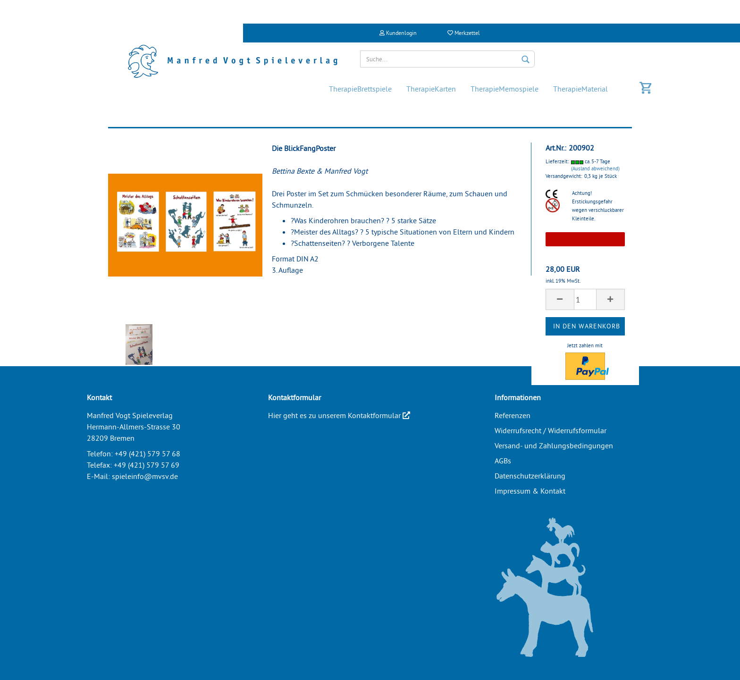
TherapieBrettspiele (360, 88)
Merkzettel (463, 32)
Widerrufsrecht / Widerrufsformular (550, 430)
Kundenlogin (398, 32)
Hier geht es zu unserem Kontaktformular (339, 415)
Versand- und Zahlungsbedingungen (554, 445)
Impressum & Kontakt (530, 490)
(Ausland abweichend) (595, 168)
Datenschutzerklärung (530, 475)
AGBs (503, 460)
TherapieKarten (431, 88)
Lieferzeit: (557, 161)
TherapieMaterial (580, 88)
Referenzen (512, 415)
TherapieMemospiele (504, 88)
